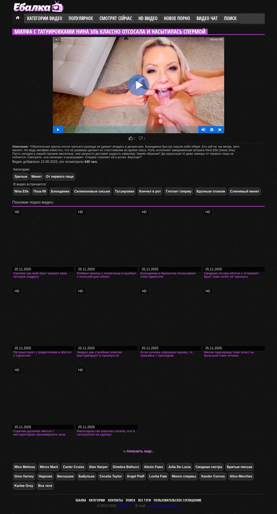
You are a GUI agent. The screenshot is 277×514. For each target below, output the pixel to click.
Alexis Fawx (153, 467)
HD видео (148, 18)
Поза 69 (39, 191)
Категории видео (44, 18)
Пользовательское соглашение (177, 500)
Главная (18, 18)
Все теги (45, 485)
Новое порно (177, 18)
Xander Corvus (213, 476)
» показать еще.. (138, 451)
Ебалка (81, 500)
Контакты (115, 500)
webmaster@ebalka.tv (163, 506)
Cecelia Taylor (110, 476)
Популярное (81, 18)
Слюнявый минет (244, 191)
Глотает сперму (179, 191)
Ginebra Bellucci (126, 467)
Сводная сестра (209, 467)
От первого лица (60, 176)
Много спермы (184, 476)
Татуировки (124, 191)
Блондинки (60, 191)
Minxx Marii (49, 467)
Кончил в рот (150, 191)
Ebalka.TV (125, 506)
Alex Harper (98, 467)
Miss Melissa (24, 467)
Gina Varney (24, 476)
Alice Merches (241, 476)
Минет (36, 176)
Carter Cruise (73, 467)
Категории (97, 500)
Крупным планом (210, 191)
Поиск (230, 18)
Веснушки (65, 476)
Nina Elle (21, 191)
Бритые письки (239, 467)
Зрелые (20, 176)
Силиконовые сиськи (92, 191)
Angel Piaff (135, 476)
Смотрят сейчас (115, 18)
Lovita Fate (158, 476)
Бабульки (87, 476)
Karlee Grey (23, 485)
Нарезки (45, 476)
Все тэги (144, 500)
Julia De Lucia (179, 467)
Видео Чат (207, 18)
